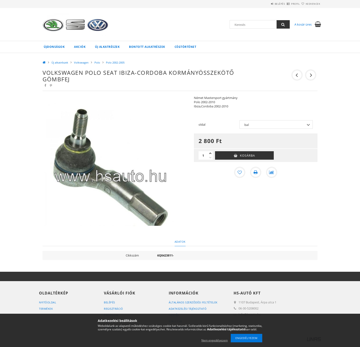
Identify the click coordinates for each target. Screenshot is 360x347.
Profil (287, 3)
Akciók (80, 47)
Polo (97, 62)
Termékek (46, 308)
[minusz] (210, 157)
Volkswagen (81, 62)
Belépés (267, 3)
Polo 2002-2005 (115, 62)
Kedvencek (310, 3)
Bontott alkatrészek (147, 47)
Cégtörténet (185, 47)
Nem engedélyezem (214, 340)
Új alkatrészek (107, 47)
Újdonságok (54, 47)
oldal (202, 124)
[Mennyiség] (203, 155)
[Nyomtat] (255, 172)
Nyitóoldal (47, 302)
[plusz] (210, 153)
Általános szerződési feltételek (193, 302)
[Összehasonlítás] (271, 172)
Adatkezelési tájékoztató (188, 308)
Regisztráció (113, 308)
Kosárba (247, 155)
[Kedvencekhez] (239, 172)
